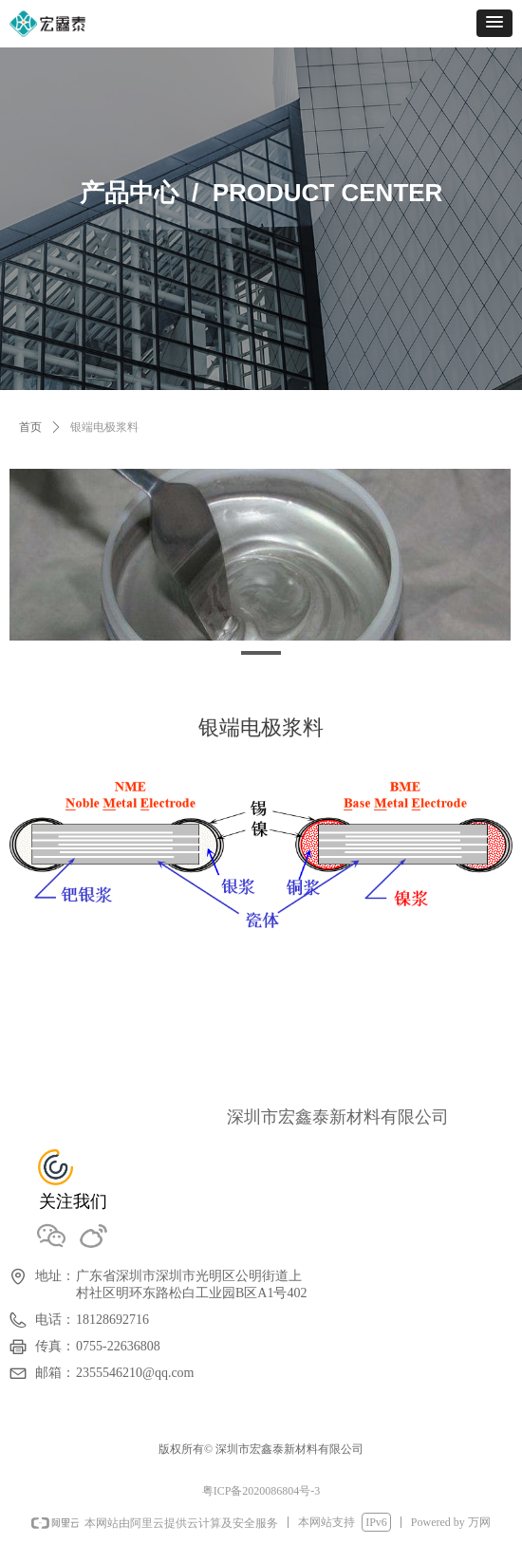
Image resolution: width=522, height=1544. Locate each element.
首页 (30, 427)
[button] (494, 23)
